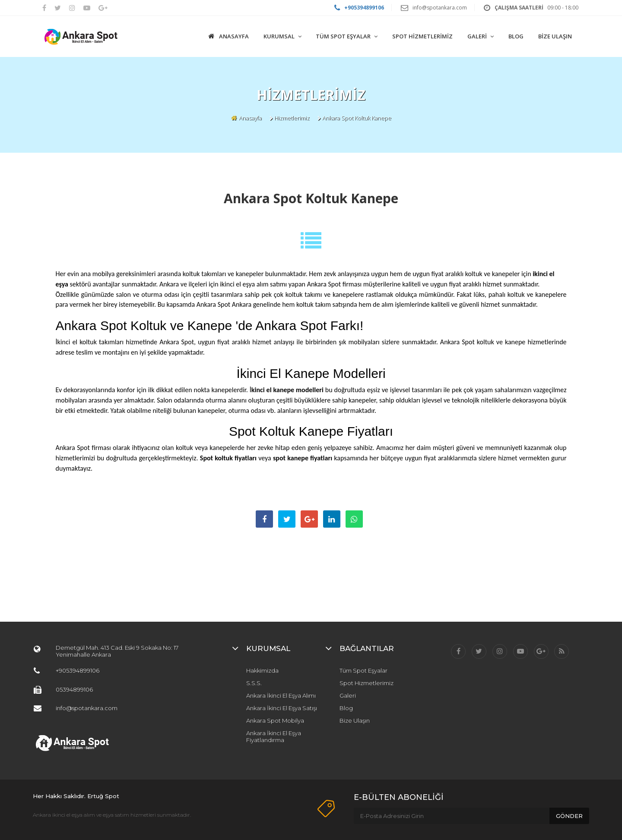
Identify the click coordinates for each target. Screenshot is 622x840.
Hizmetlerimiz (292, 118)
